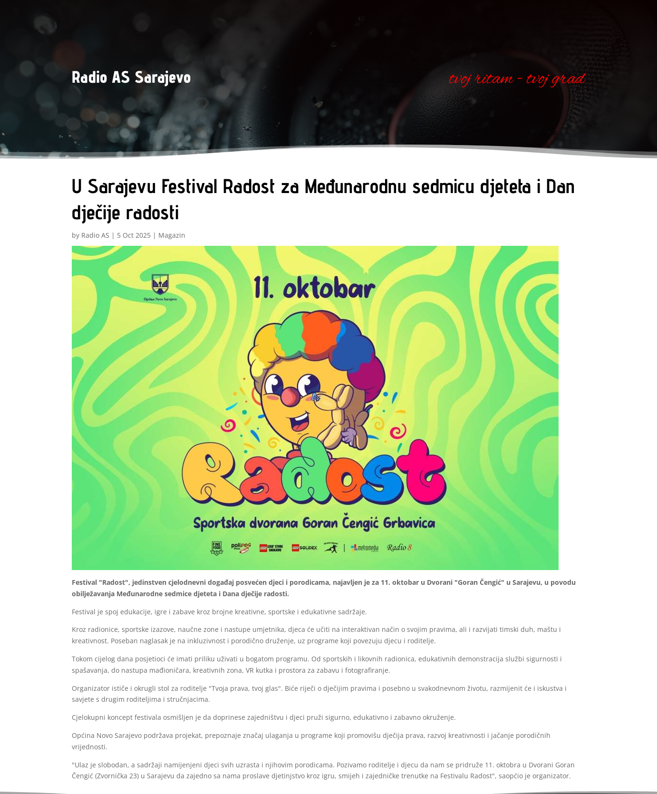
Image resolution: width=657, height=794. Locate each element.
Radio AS (95, 235)
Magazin (171, 235)
